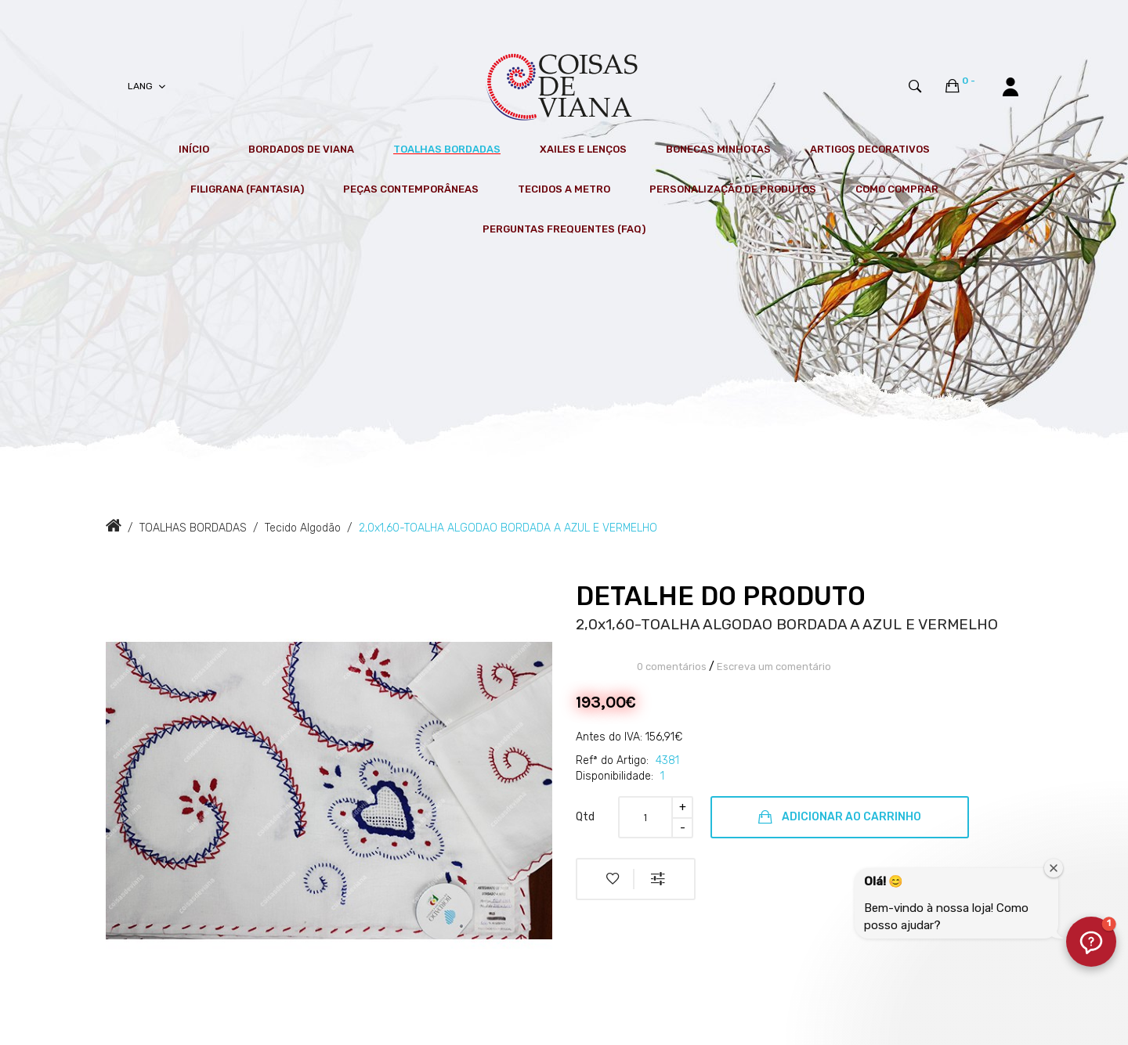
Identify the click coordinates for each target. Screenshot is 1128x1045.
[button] (1091, 942)
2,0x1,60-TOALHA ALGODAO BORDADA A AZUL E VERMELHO (508, 528)
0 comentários (672, 666)
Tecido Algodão (303, 528)
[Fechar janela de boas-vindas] (1053, 868)
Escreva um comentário (774, 666)
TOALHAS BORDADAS (193, 528)
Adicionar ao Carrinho (839, 817)
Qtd (585, 816)
